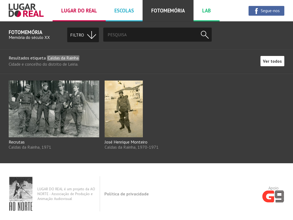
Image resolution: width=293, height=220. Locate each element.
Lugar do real (79, 10)
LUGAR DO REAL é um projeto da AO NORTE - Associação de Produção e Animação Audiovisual (52, 193)
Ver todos (272, 61)
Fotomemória (168, 10)
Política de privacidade (126, 193)
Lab (206, 10)
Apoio (273, 193)
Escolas (124, 10)
